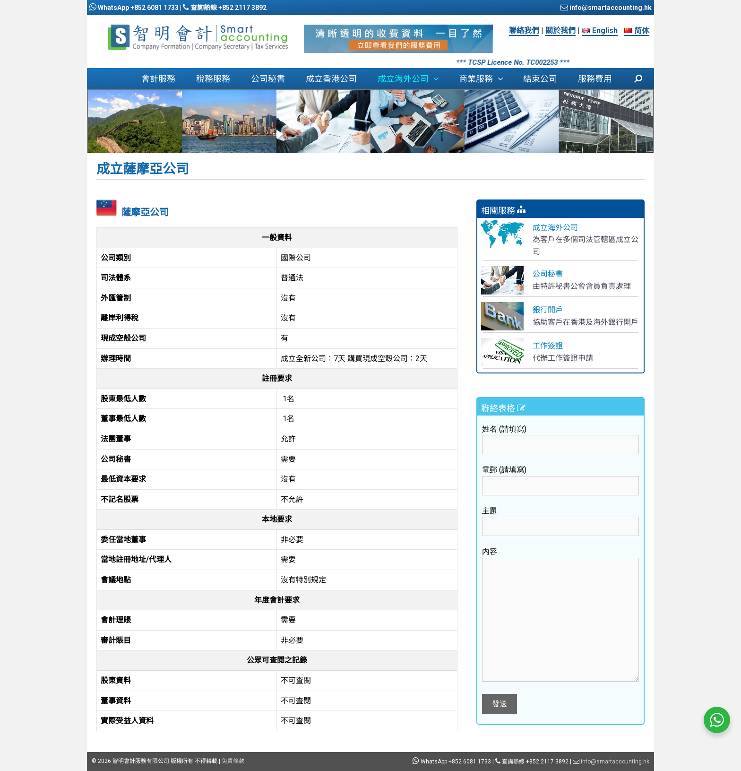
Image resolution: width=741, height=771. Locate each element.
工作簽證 (548, 345)
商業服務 (486, 78)
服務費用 (595, 79)
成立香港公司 (331, 79)
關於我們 (560, 30)
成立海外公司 (413, 78)
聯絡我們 (524, 30)
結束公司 (540, 79)
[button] (438, 78)
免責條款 (233, 761)
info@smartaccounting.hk (610, 7)
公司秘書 (268, 79)
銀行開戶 (548, 309)
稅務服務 (213, 79)
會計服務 (158, 79)
